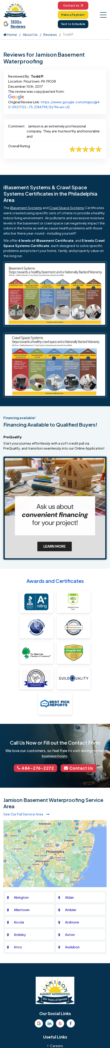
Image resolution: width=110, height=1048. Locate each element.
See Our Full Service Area (26, 814)
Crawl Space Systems (66, 207)
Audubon (72, 947)
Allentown (22, 909)
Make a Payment (73, 14)
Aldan (69, 897)
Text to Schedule (73, 24)
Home (10, 34)
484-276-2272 (35, 768)
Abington (21, 897)
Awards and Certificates (55, 581)
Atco (18, 947)
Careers (56, 1045)
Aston (70, 934)
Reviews (50, 34)
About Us (30, 34)
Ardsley (20, 934)
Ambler (70, 909)
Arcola (19, 922)
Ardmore (72, 922)
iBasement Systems (26, 207)
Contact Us (73, 5)
